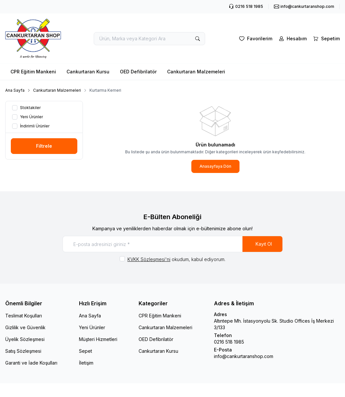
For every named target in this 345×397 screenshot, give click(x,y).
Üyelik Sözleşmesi (25, 339)
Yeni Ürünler (92, 327)
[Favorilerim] (255, 39)
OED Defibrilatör (138, 71)
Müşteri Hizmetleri (98, 339)
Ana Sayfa (15, 90)
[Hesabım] (292, 39)
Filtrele (44, 146)
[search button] (197, 38)
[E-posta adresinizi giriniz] (172, 244)
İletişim (86, 363)
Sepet (85, 351)
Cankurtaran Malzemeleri (196, 71)
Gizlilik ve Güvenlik (25, 327)
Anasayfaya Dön (215, 166)
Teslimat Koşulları (23, 315)
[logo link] (33, 38)
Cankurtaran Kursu (88, 71)
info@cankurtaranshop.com (243, 356)
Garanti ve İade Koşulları (31, 363)
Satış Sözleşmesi (23, 351)
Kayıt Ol (264, 244)
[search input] (149, 38)
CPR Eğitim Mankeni (33, 71)
